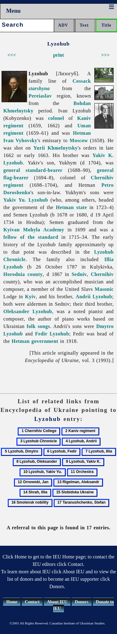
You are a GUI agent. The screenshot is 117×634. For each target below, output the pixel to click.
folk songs (38, 326)
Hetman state (71, 207)
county (35, 274)
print (58, 55)
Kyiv (30, 296)
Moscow (79, 140)
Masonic (104, 289)
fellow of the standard (30, 237)
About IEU (57, 602)
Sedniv (79, 274)
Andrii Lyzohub (94, 296)
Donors (81, 602)
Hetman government (35, 341)
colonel (56, 118)
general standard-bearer (33, 170)
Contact (32, 602)
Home (11, 602)
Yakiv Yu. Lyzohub (25, 200)
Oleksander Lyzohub (27, 311)
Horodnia (14, 274)
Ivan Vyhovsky (20, 140)
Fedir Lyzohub (52, 333)
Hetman (82, 133)
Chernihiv (102, 274)
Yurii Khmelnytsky (56, 148)
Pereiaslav (40, 95)
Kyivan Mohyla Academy (33, 229)
